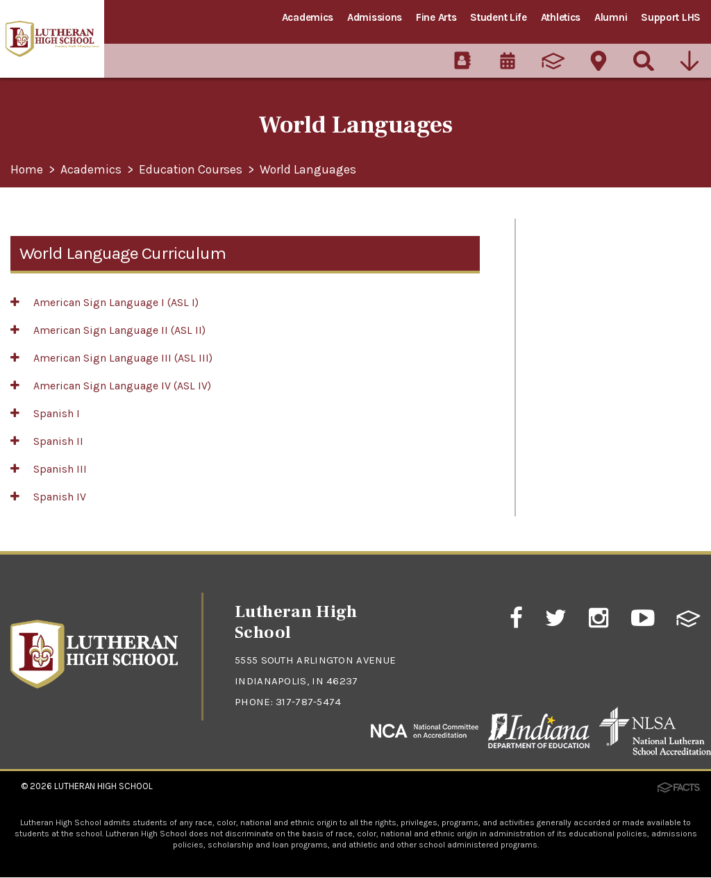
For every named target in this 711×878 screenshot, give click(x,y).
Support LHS (671, 17)
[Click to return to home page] (94, 684)
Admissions (374, 17)
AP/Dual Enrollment (579, 331)
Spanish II (46, 441)
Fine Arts (436, 17)
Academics (307, 17)
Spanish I (45, 413)
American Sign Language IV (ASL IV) (110, 385)
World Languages (311, 170)
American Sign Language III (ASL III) (111, 357)
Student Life (498, 17)
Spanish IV (48, 496)
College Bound (565, 429)
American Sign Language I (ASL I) (104, 302)
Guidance (552, 363)
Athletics (560, 17)
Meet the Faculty (570, 265)
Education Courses (192, 170)
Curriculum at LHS (575, 298)
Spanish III (48, 468)
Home (27, 170)
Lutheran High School (103, 786)
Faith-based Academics (589, 396)
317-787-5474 (309, 701)
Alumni (610, 17)
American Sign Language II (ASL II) (108, 330)
